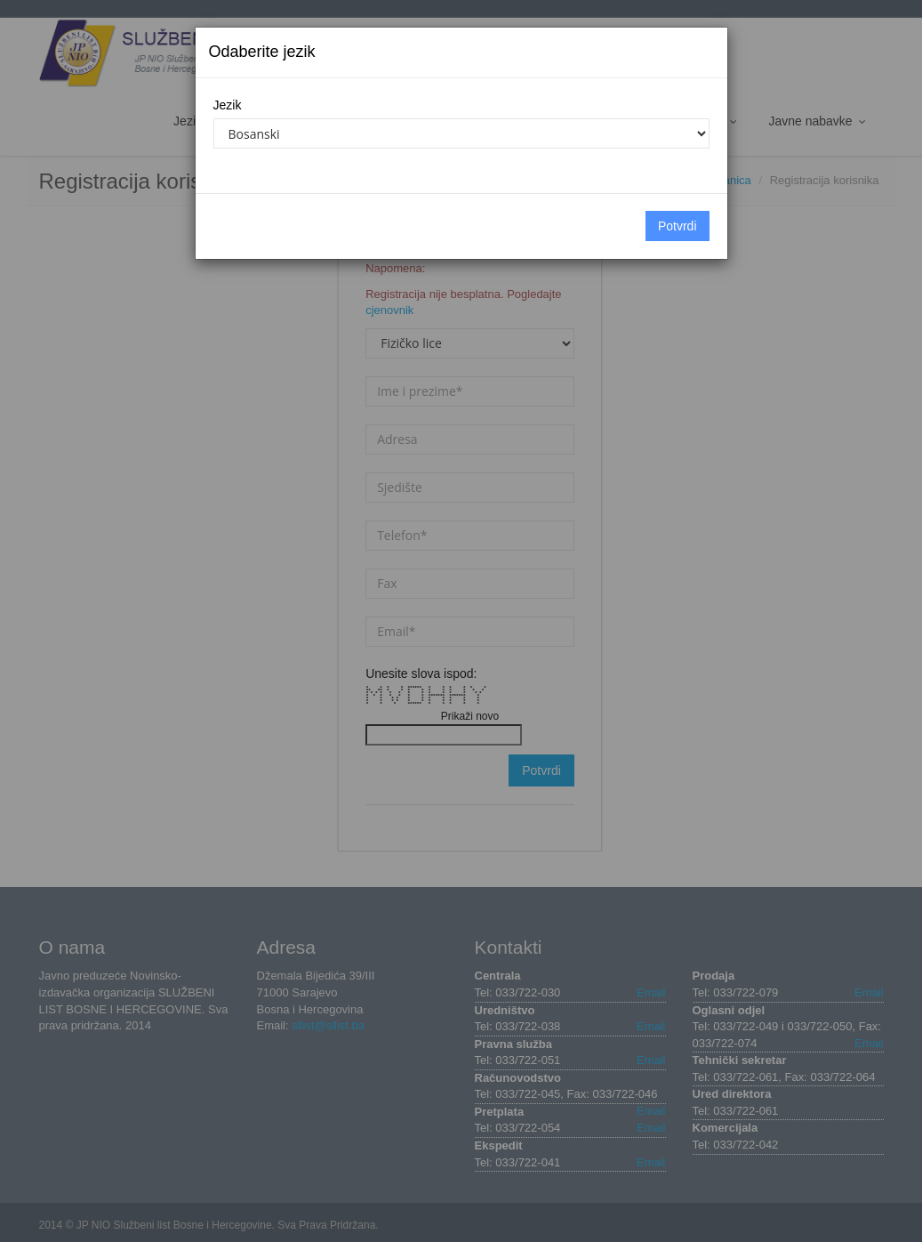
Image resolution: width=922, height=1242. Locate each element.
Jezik (227, 105)
